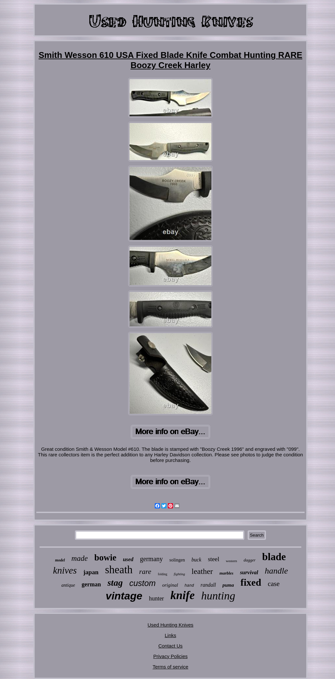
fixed (250, 582)
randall (208, 585)
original (170, 585)
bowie (105, 557)
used (128, 559)
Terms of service (170, 667)
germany (151, 558)
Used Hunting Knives (170, 625)
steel (213, 559)
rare (145, 571)
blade (274, 556)
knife (182, 595)
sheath (118, 570)
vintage (124, 596)
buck (196, 559)
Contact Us (170, 646)
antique (68, 585)
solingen (177, 560)
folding (162, 574)
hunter (156, 598)
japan (90, 572)
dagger (249, 560)
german (91, 584)
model (60, 560)
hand (189, 585)
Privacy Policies (170, 656)
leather (202, 571)
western (231, 561)
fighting (179, 574)
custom (142, 583)
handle (276, 571)
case (273, 584)
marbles (227, 573)
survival (249, 572)
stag (115, 583)
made (79, 558)
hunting (218, 596)
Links (170, 635)
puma (228, 585)
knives (65, 570)
